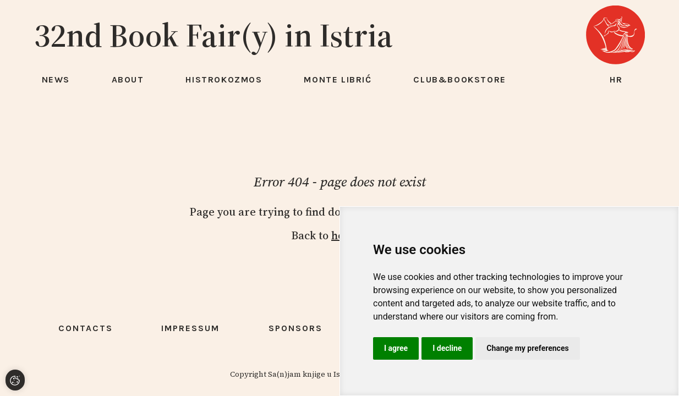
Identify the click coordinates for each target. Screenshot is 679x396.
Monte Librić (337, 79)
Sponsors (295, 328)
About (128, 79)
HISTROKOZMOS (223, 79)
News (56, 79)
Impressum (190, 328)
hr (616, 79)
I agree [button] (396, 348)
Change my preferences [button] (527, 348)
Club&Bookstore (459, 79)
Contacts (85, 328)
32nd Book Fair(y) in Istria (213, 35)
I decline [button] (447, 348)
